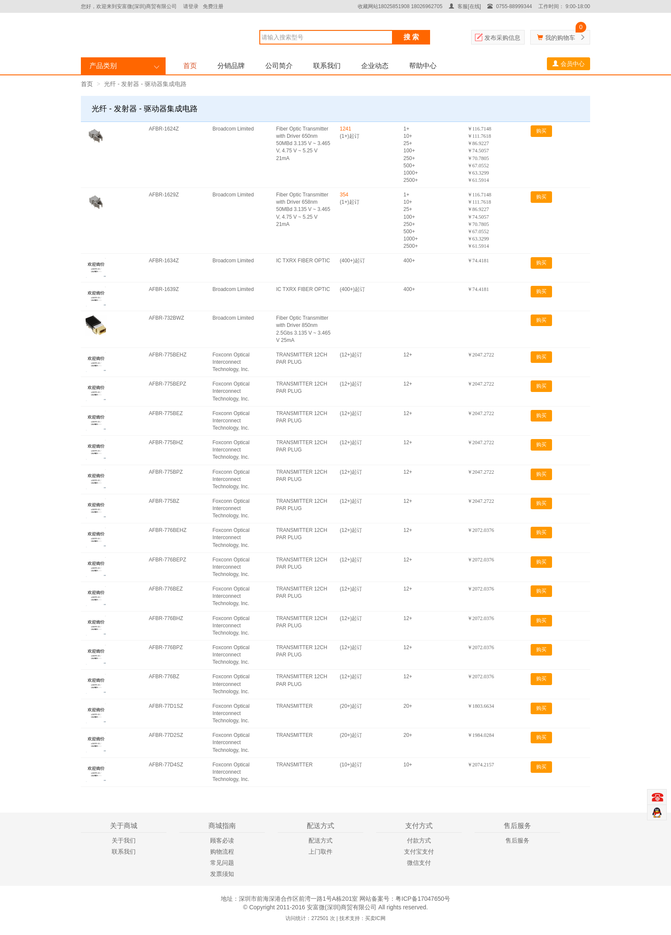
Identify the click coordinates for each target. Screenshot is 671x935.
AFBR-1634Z (164, 261)
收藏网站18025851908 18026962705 (400, 6)
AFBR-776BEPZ (167, 560)
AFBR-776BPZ (166, 647)
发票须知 (222, 873)
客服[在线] (465, 6)
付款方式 (419, 840)
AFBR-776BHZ (166, 618)
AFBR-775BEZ (166, 413)
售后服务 (517, 840)
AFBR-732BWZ (166, 318)
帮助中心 (422, 65)
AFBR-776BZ (164, 677)
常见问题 (222, 862)
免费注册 (213, 6)
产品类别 (103, 65)
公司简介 (279, 65)
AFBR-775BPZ (166, 472)
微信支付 (419, 862)
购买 (541, 131)
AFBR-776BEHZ (168, 530)
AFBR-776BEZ (166, 589)
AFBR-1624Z (164, 129)
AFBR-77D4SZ (166, 765)
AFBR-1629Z (164, 195)
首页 (190, 65)
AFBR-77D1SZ (166, 706)
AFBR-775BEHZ (168, 355)
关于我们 (124, 840)
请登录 (191, 6)
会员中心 (568, 63)
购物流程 (222, 851)
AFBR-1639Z (164, 289)
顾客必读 (222, 840)
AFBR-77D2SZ (166, 735)
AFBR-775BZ (164, 501)
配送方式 (321, 840)
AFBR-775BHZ (166, 442)
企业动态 (375, 65)
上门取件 (321, 851)
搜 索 (411, 37)
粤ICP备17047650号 (422, 898)
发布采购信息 (502, 37)
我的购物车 (560, 37)
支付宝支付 (419, 851)
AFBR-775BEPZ (167, 384)
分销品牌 (231, 65)
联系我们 (327, 65)
